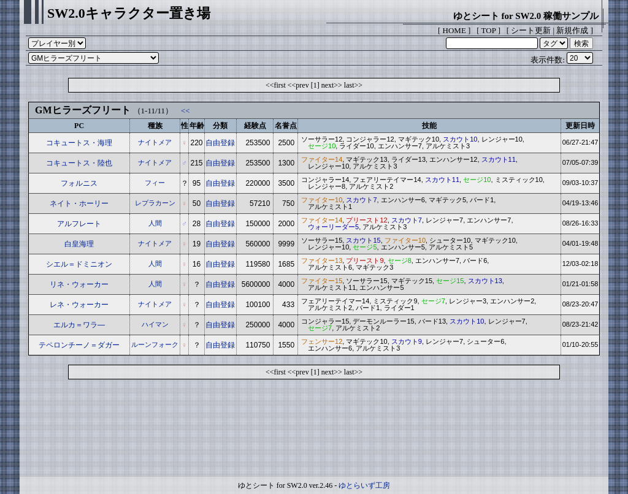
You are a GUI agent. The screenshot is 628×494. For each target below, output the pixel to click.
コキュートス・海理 (79, 143)
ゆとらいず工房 (364, 485)
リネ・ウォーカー (79, 284)
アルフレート (79, 223)
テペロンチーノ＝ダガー (79, 345)
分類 (220, 125)
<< (185, 110)
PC (79, 125)
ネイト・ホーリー (79, 203)
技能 (429, 125)
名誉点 (286, 125)
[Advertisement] (314, 430)
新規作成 (572, 30)
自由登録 (220, 143)
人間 (155, 223)
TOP (488, 30)
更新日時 (580, 125)
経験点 (255, 125)
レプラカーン (155, 203)
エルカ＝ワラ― (79, 325)
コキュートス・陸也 (79, 163)
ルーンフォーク (154, 344)
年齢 (197, 125)
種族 (155, 125)
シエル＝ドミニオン (79, 264)
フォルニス (79, 183)
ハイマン (155, 324)
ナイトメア (155, 142)
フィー (155, 182)
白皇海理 (79, 244)
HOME (454, 30)
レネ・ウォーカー (79, 304)
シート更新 (531, 30)
